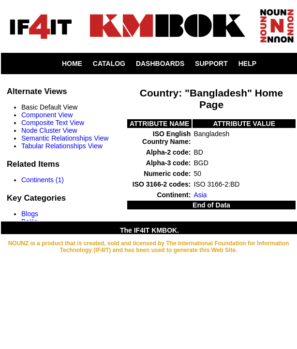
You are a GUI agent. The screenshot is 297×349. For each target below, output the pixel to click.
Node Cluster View (49, 130)
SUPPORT (211, 63)
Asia (200, 195)
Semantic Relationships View (64, 138)
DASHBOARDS (160, 63)
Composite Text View (52, 123)
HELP (247, 63)
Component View (47, 115)
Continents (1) (42, 180)
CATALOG (109, 63)
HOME (72, 63)
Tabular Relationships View (62, 146)
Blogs (29, 214)
